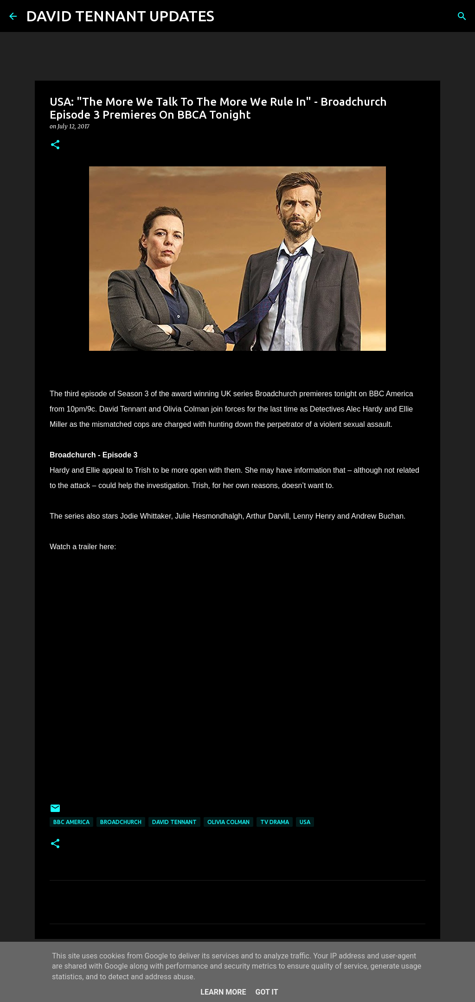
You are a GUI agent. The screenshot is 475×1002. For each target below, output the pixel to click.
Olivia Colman (228, 822)
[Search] (227, 16)
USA (305, 822)
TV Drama (274, 822)
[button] (55, 145)
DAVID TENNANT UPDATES (120, 15)
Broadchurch (120, 822)
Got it (266, 992)
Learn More (223, 992)
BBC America (71, 822)
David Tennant (174, 822)
